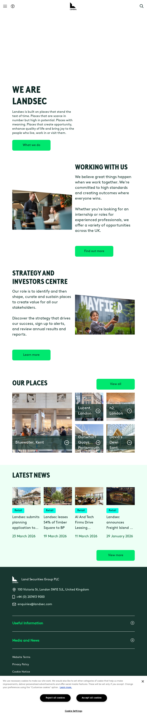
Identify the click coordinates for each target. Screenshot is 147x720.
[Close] (143, 681)
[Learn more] (31, 355)
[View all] (115, 384)
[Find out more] (94, 251)
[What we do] (31, 145)
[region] (73, 698)
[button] (141, 6)
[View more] (115, 555)
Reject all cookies (55, 698)
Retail (18, 510)
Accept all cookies (92, 698)
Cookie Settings (73, 711)
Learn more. (66, 688)
